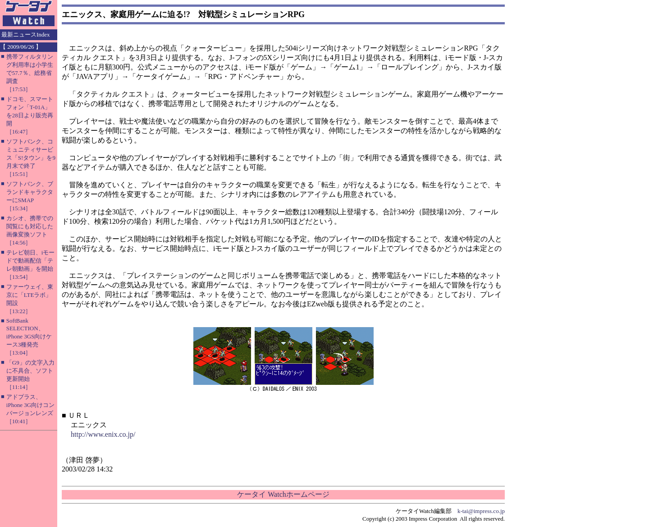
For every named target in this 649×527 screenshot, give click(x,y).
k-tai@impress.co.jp (481, 511)
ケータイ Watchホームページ (283, 494)
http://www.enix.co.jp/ (103, 434)
